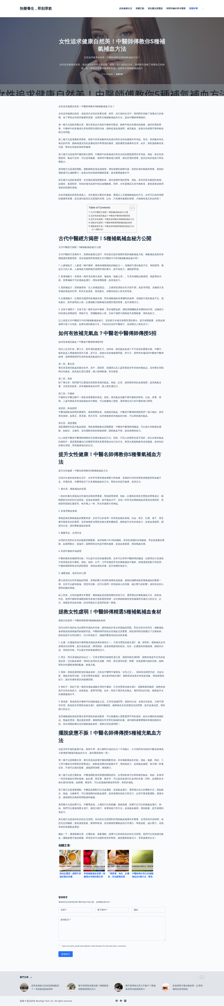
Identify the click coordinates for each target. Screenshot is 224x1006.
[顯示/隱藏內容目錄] (131, 208)
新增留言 (66, 920)
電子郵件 (102, 910)
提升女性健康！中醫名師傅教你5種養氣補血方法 (112, 219)
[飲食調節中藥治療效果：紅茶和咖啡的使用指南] (165, 987)
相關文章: (99, 229)
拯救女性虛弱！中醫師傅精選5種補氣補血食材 (111, 222)
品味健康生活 (125, 8)
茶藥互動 (140, 8)
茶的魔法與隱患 (155, 8)
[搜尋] (203, 9)
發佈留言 (65, 954)
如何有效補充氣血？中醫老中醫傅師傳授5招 (110, 216)
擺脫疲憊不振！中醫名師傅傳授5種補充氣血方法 (112, 226)
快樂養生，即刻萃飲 (36, 8)
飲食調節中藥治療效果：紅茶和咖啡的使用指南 (188, 987)
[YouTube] (125, 1001)
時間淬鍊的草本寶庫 (176, 8)
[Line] (121, 1001)
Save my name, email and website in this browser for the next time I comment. (94, 946)
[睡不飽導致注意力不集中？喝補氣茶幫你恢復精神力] (118, 987)
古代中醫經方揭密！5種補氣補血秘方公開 (109, 212)
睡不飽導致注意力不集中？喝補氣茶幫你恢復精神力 (141, 987)
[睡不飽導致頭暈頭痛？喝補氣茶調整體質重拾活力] (71, 987)
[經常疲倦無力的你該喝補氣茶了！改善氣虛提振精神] (24, 987)
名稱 (63, 910)
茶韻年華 (193, 8)
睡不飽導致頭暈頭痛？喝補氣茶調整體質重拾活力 (93, 987)
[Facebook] (117, 1001)
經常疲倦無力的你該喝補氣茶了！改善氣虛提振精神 (45, 987)
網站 (136, 910)
